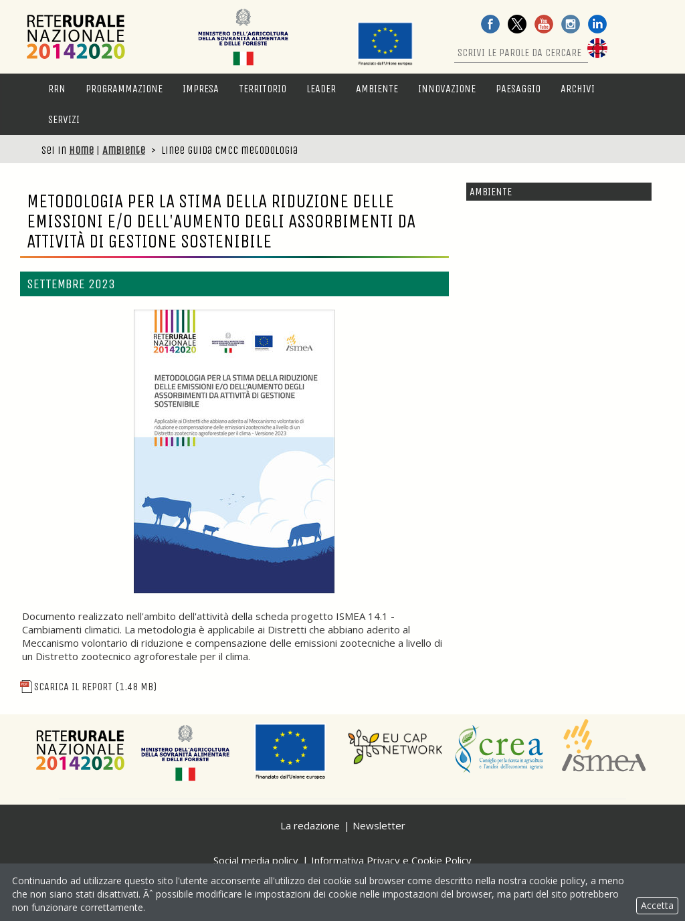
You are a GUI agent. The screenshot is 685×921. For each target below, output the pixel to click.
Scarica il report (88, 686)
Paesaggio (518, 88)
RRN (57, 88)
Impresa (201, 88)
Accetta (657, 905)
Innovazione (447, 88)
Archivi (578, 88)
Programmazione (124, 88)
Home (81, 150)
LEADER (321, 88)
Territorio (262, 88)
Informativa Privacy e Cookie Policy (391, 860)
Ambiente (377, 88)
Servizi (64, 119)
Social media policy (255, 860)
